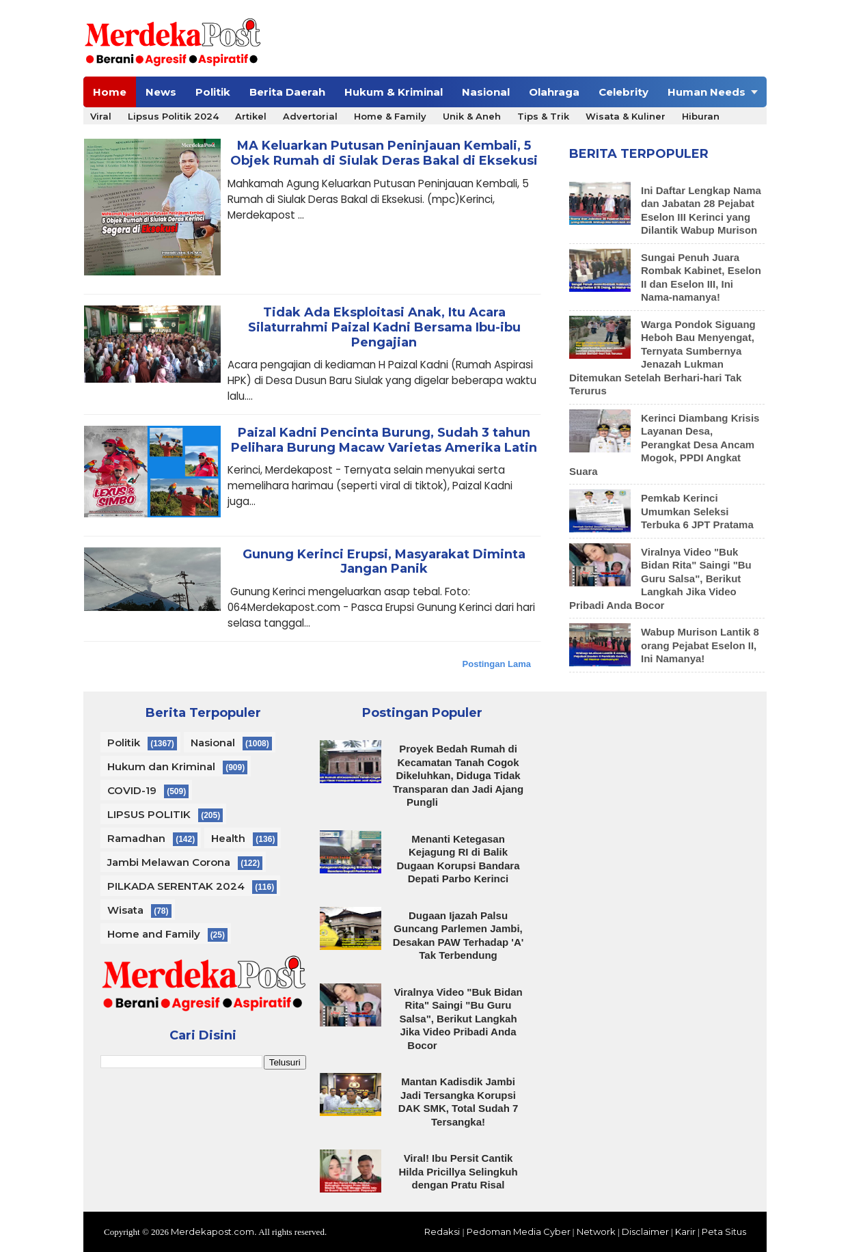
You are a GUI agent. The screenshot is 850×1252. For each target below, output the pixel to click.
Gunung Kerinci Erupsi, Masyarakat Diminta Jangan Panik (384, 562)
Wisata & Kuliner (626, 116)
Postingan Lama (497, 664)
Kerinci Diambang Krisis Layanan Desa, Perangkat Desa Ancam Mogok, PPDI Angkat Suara (664, 444)
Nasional (486, 91)
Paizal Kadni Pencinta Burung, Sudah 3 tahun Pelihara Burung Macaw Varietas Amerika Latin (384, 440)
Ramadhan (136, 838)
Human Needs (706, 91)
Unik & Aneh (472, 116)
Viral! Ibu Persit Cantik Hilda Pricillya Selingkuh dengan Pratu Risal (457, 1171)
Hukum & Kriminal (393, 91)
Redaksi (442, 1231)
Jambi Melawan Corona (168, 862)
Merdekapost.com (212, 1231)
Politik (212, 91)
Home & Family (390, 116)
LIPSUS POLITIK (149, 814)
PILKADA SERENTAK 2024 (176, 886)
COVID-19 (131, 790)
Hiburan (700, 116)
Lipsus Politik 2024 (173, 116)
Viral (100, 116)
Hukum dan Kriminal (161, 766)
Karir (685, 1231)
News (161, 91)
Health (228, 838)
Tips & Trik (543, 116)
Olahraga (554, 91)
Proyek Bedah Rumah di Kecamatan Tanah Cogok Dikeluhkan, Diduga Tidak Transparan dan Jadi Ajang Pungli (458, 775)
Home (109, 91)
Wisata (125, 909)
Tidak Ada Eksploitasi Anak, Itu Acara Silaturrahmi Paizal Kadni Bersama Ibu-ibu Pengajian (384, 327)
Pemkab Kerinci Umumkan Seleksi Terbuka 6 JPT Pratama (697, 511)
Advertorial (310, 116)
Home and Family (153, 933)
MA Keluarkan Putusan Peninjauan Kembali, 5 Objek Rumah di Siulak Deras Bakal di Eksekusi (384, 153)
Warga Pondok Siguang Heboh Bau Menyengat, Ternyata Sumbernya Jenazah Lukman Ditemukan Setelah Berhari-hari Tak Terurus (662, 357)
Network (596, 1231)
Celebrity (623, 91)
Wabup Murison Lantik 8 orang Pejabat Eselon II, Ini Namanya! (700, 645)
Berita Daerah (287, 91)
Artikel (250, 116)
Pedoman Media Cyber (519, 1231)
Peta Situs (724, 1231)
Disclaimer (645, 1231)
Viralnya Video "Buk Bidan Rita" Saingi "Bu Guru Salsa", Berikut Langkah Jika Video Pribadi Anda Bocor (660, 578)
